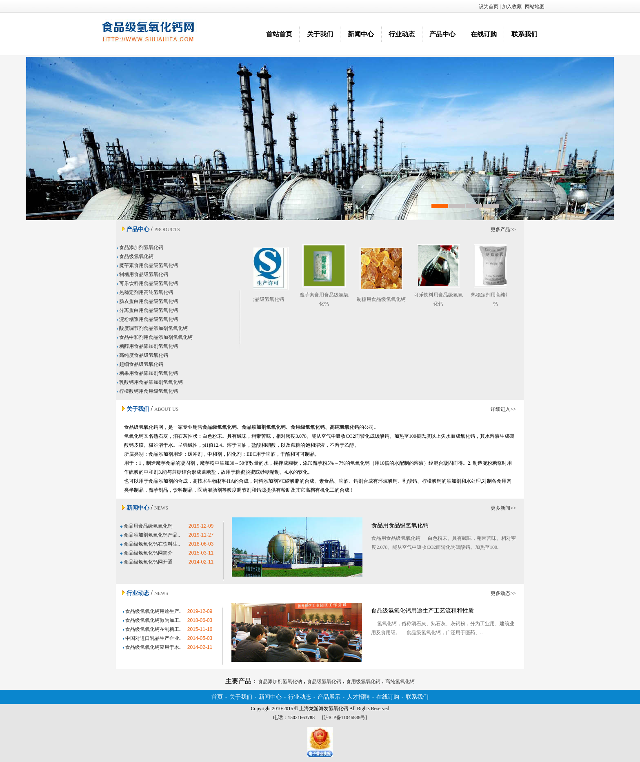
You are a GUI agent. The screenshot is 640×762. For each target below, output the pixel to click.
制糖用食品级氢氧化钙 (142, 274)
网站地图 (534, 6)
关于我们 (320, 34)
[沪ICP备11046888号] (344, 717)
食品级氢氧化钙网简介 (146, 553)
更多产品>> (503, 229)
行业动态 (402, 34)
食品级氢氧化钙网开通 (146, 562)
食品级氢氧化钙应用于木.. (152, 647)
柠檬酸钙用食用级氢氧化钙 (147, 391)
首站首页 (279, 34)
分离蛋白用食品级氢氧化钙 (147, 310)
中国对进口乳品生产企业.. (152, 638)
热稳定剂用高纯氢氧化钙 (144, 292)
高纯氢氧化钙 (400, 681)
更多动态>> (503, 593)
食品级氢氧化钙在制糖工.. (152, 629)
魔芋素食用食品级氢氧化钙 (147, 265)
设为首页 (488, 6)
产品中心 (442, 34)
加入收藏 (512, 6)
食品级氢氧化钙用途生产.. (152, 611)
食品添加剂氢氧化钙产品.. (150, 535)
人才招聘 (358, 697)
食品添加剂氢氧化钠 (320, 138)
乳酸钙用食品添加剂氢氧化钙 (149, 382)
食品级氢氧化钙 (134, 256)
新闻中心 (361, 34)
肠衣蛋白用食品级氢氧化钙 (147, 301)
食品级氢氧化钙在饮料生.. (150, 544)
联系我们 (524, 34)
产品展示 (329, 697)
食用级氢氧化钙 (363, 681)
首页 (217, 697)
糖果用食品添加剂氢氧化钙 (147, 373)
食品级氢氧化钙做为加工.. (152, 620)
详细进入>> (503, 409)
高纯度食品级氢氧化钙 (142, 355)
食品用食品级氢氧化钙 (146, 526)
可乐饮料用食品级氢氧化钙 (147, 283)
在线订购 (484, 34)
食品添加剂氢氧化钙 (139, 247)
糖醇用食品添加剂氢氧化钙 (147, 346)
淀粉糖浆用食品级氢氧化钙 (147, 319)
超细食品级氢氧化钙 (139, 364)
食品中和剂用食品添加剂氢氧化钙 (154, 337)
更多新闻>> (503, 508)
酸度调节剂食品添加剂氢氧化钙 (152, 328)
